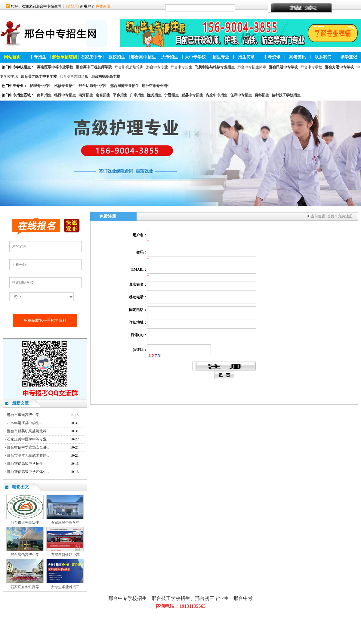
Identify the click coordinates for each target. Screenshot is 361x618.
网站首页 (12, 57)
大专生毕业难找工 (65, 587)
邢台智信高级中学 (25, 555)
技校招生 (116, 57)
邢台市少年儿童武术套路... (28, 455)
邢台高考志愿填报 (74, 76)
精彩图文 (20, 487)
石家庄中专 (91, 57)
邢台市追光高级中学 (23, 415)
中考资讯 (272, 57)
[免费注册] (102, 6)
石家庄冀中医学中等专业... (28, 439)
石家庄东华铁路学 (25, 587)
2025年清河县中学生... (24, 423)
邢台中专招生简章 (251, 67)
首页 (330, 216)
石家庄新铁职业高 (65, 555)
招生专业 (220, 57)
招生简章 (246, 57)
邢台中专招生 (181, 67)
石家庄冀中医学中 (65, 522)
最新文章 (20, 403)
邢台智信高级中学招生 (25, 463)
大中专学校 (195, 57)
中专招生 (37, 57)
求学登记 (348, 57)
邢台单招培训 (64, 57)
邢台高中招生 (143, 57)
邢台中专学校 (311, 67)
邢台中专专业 (157, 67)
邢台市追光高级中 (25, 522)
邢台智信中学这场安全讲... (28, 447)
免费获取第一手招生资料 (44, 320)
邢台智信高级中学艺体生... (28, 472)
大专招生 (169, 57)
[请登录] (72, 6)
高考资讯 (297, 57)
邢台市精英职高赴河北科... (28, 431)
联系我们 (323, 57)
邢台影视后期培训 (129, 67)
